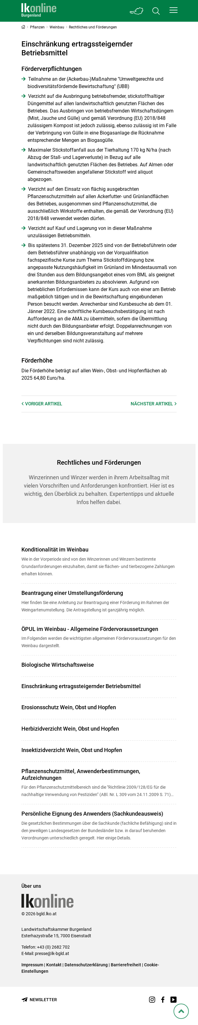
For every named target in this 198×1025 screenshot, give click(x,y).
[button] (173, 10)
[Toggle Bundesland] (136, 11)
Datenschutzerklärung (86, 964)
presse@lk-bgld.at (52, 953)
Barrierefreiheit (126, 964)
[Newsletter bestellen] (39, 1000)
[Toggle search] (156, 11)
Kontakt (54, 964)
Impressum (32, 964)
